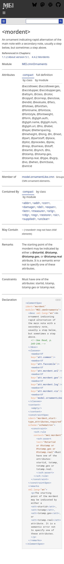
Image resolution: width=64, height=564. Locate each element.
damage (29, 207)
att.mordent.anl (48, 370)
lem (26, 211)
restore (45, 215)
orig (50, 211)
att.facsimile (46, 363)
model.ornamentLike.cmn (38, 177)
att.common (44, 357)
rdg (26, 215)
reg (34, 215)
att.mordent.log (48, 384)
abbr (26, 203)
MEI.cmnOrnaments (34, 64)
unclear (43, 219)
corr (45, 203)
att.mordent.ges (48, 377)
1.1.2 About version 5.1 (15, 57)
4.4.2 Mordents (41, 57)
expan (50, 207)
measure (38, 211)
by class (27, 80)
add (36, 203)
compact (28, 75)
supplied (29, 219)
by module (41, 80)
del (40, 207)
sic (56, 215)
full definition (44, 75)
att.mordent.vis (48, 391)
